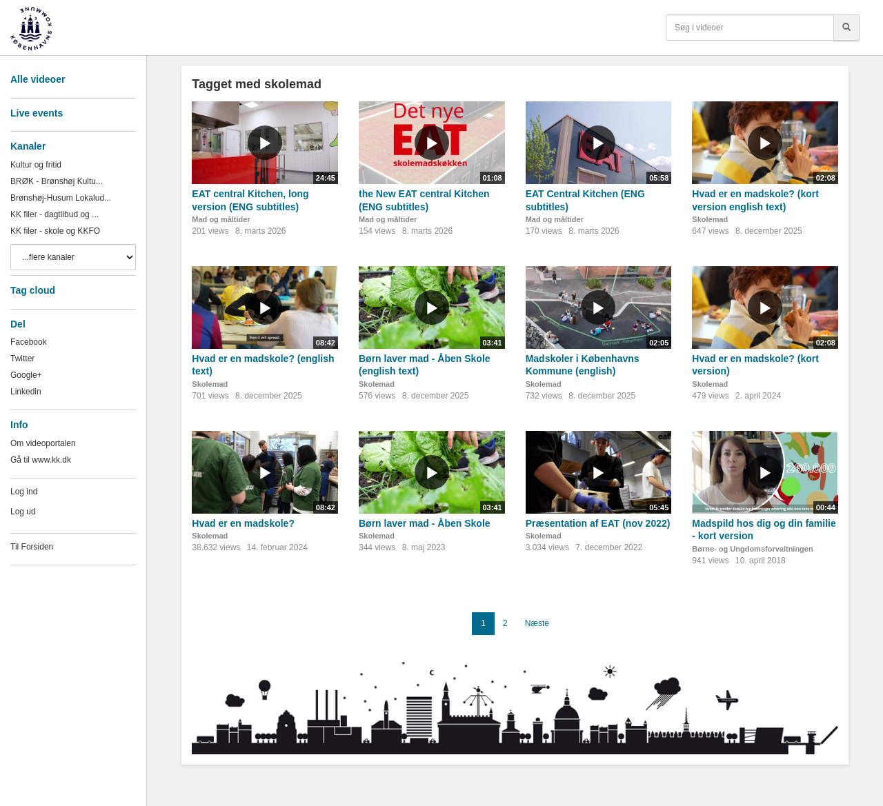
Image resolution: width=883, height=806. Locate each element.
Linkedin (25, 391)
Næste (537, 623)
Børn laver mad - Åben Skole (424, 523)
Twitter (22, 358)
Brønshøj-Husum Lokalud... (60, 198)
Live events (36, 113)
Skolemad (710, 219)
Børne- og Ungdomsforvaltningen (752, 549)
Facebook (28, 342)
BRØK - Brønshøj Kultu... (56, 181)
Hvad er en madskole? (243, 523)
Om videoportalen (43, 443)
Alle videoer (37, 79)
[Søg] (846, 27)
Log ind (23, 491)
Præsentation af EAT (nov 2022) (598, 523)
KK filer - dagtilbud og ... (54, 214)
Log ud (23, 511)
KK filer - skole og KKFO (55, 231)
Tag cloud (32, 290)
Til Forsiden (31, 547)
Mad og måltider (221, 219)
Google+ (26, 375)
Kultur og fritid (35, 165)
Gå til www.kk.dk (40, 460)
